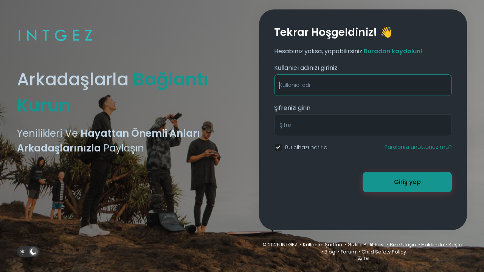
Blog (329, 251)
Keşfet (456, 244)
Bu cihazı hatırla (306, 147)
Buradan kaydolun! (393, 51)
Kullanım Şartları (322, 244)
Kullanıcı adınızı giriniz (305, 67)
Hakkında (432, 244)
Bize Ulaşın (403, 244)
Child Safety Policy (383, 251)
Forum (348, 251)
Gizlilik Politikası (366, 244)
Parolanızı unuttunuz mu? (418, 147)
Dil (363, 258)
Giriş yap (407, 182)
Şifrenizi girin (292, 108)
